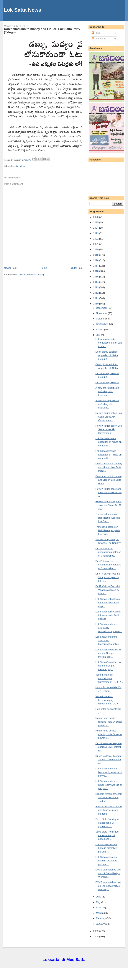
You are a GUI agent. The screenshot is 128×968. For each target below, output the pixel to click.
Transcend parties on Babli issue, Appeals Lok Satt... (108, 518)
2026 (96, 217)
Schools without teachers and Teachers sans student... (109, 798)
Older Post (76, 268)
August (100, 329)
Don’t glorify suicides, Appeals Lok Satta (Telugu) (107, 355)
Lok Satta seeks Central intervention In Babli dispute (108, 615)
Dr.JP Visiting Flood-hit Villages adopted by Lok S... (108, 577)
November (102, 313)
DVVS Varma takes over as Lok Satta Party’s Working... (109, 873)
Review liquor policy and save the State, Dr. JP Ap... (109, 493)
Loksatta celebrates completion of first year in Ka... (109, 343)
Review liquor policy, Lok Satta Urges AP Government (109, 429)
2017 (96, 265)
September (102, 324)
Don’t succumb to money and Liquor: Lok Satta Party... (109, 467)
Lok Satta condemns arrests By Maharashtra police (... (109, 628)
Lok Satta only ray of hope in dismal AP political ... (107, 848)
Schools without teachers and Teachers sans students (109, 810)
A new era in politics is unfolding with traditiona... (107, 391)
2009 (96, 931)
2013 (96, 287)
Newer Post (10, 268)
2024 (96, 227)
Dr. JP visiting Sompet (107, 382)
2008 (96, 936)
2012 (96, 292)
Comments (99, 38)
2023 (96, 233)
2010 (96, 303)
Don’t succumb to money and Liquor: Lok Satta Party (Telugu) (42, 30)
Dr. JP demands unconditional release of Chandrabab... (108, 552)
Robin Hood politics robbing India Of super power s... (109, 722)
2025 (96, 222)
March (100, 913)
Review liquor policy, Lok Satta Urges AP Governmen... (109, 417)
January (100, 923)
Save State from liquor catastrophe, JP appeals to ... (107, 823)
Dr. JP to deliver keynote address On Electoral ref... (109, 747)
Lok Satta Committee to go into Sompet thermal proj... (108, 653)
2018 (96, 260)
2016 (96, 271)
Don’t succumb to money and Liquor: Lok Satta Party (109, 480)
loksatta (15, 166)
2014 (96, 282)
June (99, 896)
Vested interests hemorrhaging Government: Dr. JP (107, 700)
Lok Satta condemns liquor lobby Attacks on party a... (109, 772)
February (101, 918)
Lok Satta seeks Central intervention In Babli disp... (108, 603)
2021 (96, 244)
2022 (96, 238)
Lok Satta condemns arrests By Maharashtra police (107, 640)
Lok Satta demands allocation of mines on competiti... (109, 442)
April (99, 907)
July (98, 335)
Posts (96, 32)
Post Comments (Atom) (31, 274)
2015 (96, 276)
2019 (96, 255)
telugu (22, 166)
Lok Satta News (22, 10)
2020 (96, 249)
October (100, 318)
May (98, 902)
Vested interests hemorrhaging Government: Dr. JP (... (109, 678)
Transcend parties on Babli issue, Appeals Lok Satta (108, 530)
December (102, 308)
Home (43, 268)
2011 (96, 298)
